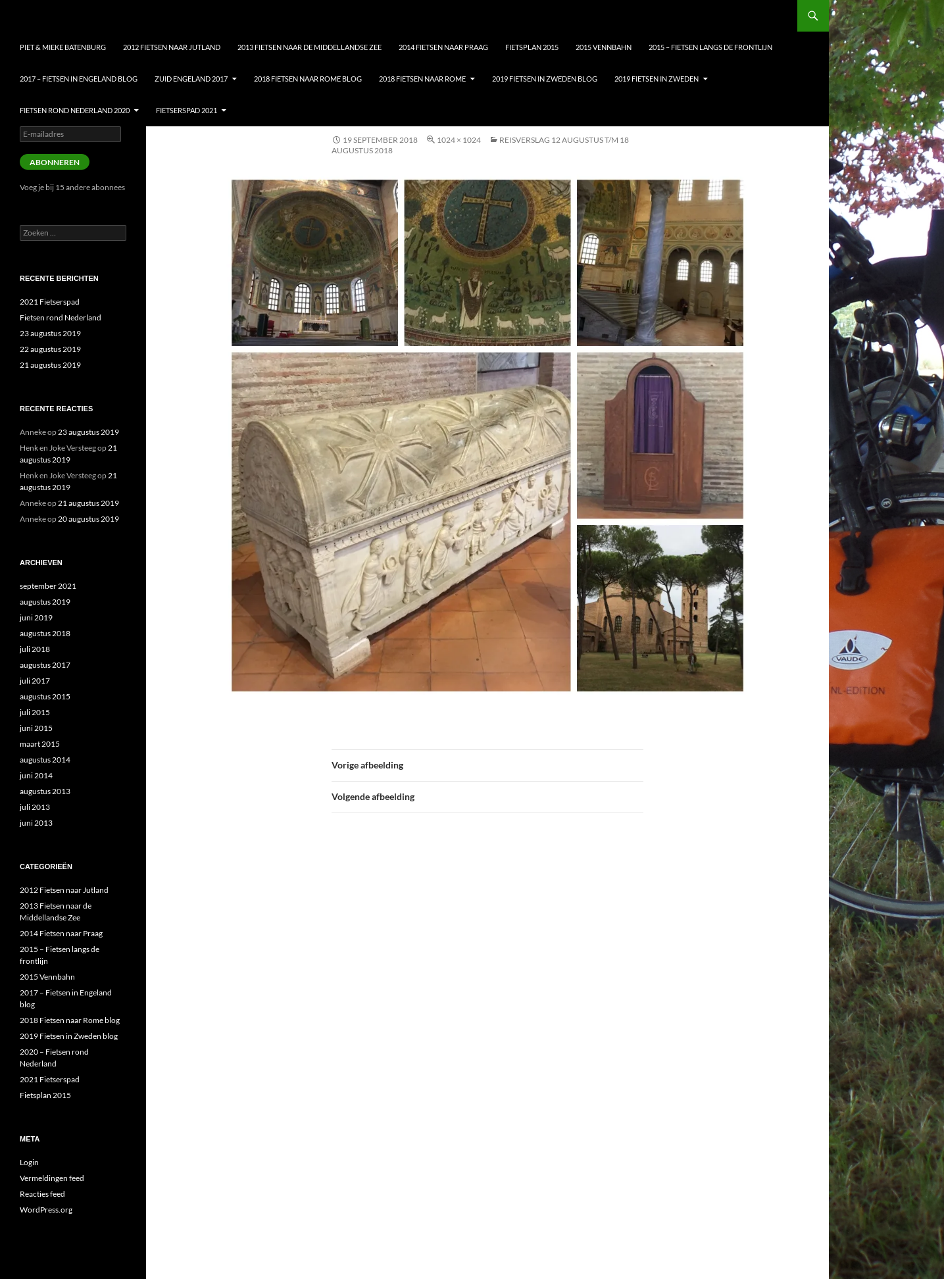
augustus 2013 (45, 791)
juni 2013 (36, 823)
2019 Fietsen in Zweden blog (544, 78)
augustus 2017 (45, 665)
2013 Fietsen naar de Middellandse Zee (309, 47)
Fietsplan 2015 (532, 47)
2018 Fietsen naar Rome (422, 78)
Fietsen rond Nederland (60, 317)
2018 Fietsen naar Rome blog (308, 78)
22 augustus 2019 (50, 349)
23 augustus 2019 (50, 333)
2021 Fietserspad (50, 302)
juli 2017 (35, 681)
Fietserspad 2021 (186, 110)
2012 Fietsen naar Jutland (171, 47)
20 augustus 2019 (88, 519)
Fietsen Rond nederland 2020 (75, 110)
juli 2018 (35, 649)
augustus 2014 (45, 760)
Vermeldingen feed (52, 1178)
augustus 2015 (45, 696)
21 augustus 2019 (50, 365)
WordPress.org (46, 1210)
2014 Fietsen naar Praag (443, 47)
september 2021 (48, 586)
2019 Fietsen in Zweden (656, 78)
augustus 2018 (45, 633)
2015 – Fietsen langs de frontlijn (710, 47)
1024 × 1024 (459, 140)
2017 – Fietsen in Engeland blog (78, 78)
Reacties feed (42, 1194)
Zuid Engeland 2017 (191, 78)
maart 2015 (40, 744)
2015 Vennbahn (604, 47)
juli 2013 (35, 807)
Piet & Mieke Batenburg (63, 47)
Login (29, 1162)
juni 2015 (36, 728)
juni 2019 (36, 617)
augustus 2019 (45, 602)
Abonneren (55, 162)
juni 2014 (36, 775)
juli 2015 (35, 712)
